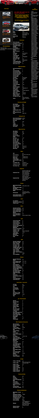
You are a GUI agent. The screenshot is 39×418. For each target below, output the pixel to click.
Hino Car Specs (34, 45)
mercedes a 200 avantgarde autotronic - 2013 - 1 (6, 17)
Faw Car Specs (34, 34)
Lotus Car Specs (34, 61)
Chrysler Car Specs (34, 26)
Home (32, 11)
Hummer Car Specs (34, 47)
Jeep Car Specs (34, 53)
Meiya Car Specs (34, 68)
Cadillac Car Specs (34, 21)
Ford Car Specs (34, 37)
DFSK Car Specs (34, 31)
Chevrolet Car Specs (35, 25)
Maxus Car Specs (34, 65)
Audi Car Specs (34, 18)
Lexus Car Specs (34, 60)
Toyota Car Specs (34, 92)
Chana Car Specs (34, 23)
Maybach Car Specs (34, 66)
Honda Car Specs (34, 46)
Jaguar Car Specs (34, 52)
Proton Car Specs (34, 77)
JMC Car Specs (34, 54)
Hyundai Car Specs (34, 48)
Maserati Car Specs (34, 64)
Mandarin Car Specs (34, 63)
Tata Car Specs (34, 91)
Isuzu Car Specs (34, 50)
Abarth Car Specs (34, 12)
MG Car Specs (33, 69)
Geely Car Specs (34, 42)
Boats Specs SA (3, 47)
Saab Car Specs (34, 84)
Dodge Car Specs (34, 32)
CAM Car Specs (34, 22)
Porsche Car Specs (34, 76)
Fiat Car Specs (34, 36)
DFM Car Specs (34, 30)
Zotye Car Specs (34, 96)
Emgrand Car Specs (34, 33)
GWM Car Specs (34, 44)
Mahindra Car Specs (34, 62)
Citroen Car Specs (34, 27)
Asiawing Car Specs (34, 15)
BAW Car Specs (34, 19)
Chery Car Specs (34, 24)
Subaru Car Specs (34, 89)
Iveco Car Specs (34, 51)
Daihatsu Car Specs (34, 29)
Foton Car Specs (34, 38)
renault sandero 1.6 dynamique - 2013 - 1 (6, 26)
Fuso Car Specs (34, 40)
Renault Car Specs (34, 78)
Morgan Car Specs (34, 72)
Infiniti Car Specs (34, 49)
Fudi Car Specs (34, 39)
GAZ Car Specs (34, 41)
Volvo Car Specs (34, 95)
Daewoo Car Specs (34, 28)
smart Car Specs (34, 86)
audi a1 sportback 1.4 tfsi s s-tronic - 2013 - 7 (6, 34)
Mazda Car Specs (34, 67)
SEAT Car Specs (34, 85)
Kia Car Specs (33, 55)
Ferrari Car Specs (34, 35)
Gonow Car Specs (34, 43)
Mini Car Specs (34, 70)
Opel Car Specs (34, 74)
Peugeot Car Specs (34, 75)
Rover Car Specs (34, 83)
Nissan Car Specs (34, 73)
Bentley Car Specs (34, 20)
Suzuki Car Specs (34, 90)
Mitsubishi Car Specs (35, 71)
